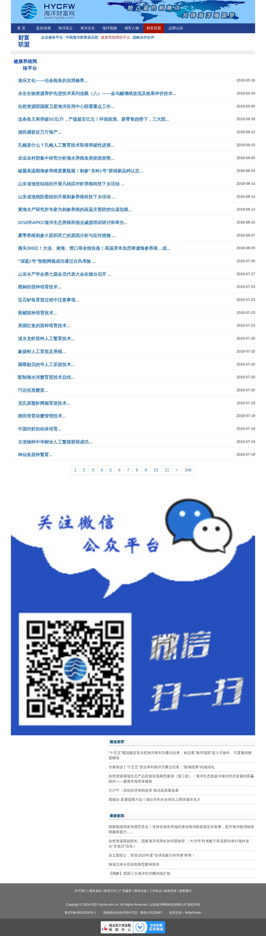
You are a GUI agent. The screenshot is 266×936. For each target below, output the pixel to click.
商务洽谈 (140, 891)
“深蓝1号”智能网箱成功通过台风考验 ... (57, 261)
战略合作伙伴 (143, 37)
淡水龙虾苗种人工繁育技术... (46, 338)
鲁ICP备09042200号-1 (80, 912)
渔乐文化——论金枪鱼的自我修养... (53, 80)
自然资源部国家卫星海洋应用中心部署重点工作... (66, 106)
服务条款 (95, 891)
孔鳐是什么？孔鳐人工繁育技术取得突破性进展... (66, 145)
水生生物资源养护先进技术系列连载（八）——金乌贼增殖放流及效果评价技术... (97, 93)
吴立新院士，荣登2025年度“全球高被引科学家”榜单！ (152, 855)
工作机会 (155, 891)
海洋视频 (109, 28)
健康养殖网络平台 (115, 37)
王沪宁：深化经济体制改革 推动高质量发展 (144, 790)
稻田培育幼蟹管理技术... (42, 416)
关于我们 (80, 891)
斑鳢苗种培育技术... (37, 313)
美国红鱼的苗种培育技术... (44, 325)
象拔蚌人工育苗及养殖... (42, 351)
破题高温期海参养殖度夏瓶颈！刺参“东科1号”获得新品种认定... (80, 171)
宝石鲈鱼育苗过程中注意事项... (48, 300)
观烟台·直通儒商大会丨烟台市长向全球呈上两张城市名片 (155, 799)
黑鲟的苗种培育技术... (39, 287)
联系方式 (110, 891)
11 (167, 470)
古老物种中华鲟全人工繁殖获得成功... (55, 442)
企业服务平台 (52, 37)
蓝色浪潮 (43, 28)
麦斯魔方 (185, 891)
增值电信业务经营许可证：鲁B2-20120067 (132, 912)
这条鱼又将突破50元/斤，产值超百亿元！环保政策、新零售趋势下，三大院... (93, 119)
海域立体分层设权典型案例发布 (134, 864)
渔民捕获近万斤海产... (39, 132)
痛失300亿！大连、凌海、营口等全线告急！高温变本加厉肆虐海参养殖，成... (94, 248)
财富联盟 (154, 28)
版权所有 (170, 891)
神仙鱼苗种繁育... (35, 454)
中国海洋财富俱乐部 (81, 37)
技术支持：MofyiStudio (185, 912)
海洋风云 (65, 28)
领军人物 (131, 28)
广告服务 (125, 891)
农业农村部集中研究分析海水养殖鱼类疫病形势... (66, 158)
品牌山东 (176, 28)
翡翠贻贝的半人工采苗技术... (46, 364)
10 (156, 470)
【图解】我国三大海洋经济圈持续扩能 (139, 873)
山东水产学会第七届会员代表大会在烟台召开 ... (64, 274)
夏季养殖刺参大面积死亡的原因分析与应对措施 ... (67, 235)
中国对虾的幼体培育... (39, 429)
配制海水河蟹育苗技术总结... (46, 377)
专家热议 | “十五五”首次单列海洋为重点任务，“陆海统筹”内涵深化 (162, 767)
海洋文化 (87, 28)
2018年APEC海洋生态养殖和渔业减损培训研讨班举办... (73, 222)
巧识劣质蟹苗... (33, 390)
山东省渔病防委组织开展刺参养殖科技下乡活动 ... (67, 196)
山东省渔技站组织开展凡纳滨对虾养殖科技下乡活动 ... (71, 183)
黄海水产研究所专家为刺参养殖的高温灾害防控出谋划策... (75, 209)
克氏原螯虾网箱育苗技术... (44, 403)
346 (188, 470)
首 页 (21, 28)
